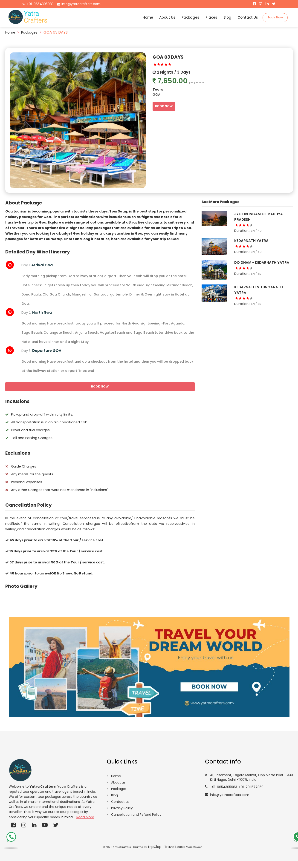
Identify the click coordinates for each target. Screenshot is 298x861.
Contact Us (247, 17)
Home (148, 17)
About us (118, 782)
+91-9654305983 (40, 4)
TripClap (155, 846)
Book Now (275, 17)
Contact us (120, 801)
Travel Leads (174, 846)
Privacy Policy (122, 808)
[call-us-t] (11, 839)
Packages (190, 17)
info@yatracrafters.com (81, 4)
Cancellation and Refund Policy (136, 814)
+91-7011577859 (251, 787)
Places (211, 17)
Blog (227, 17)
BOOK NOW (164, 106)
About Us (167, 17)
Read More (85, 817)
